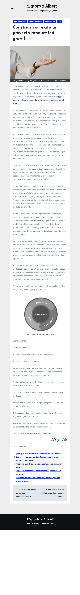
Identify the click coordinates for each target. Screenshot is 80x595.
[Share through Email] (64, 440)
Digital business (20, 22)
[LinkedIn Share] (59, 440)
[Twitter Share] (53, 440)
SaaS (59, 22)
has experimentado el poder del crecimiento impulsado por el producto (38, 100)
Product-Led (50, 22)
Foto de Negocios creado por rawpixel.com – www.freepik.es (33, 433)
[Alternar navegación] (12, 8)
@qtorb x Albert (42, 6)
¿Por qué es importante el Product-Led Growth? (39, 453)
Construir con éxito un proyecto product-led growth (35, 33)
